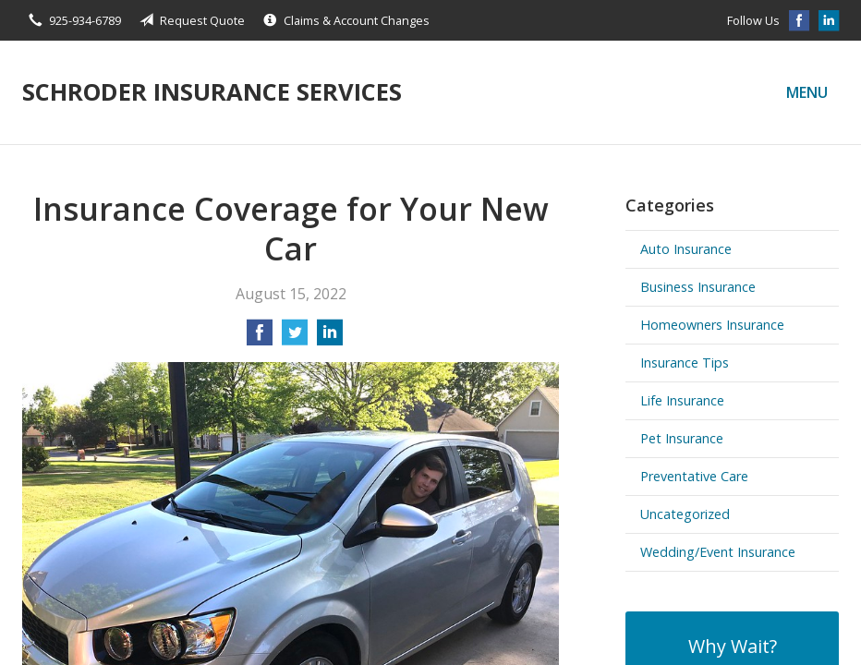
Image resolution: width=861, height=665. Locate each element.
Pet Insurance (681, 438)
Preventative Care (694, 476)
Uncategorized (685, 514)
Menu (807, 92)
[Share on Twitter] (295, 338)
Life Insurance (682, 400)
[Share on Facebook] (260, 338)
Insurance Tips (684, 362)
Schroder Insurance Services (212, 92)
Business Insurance (698, 287)
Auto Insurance (686, 249)
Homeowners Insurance (712, 324)
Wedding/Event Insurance (717, 552)
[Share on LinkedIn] (330, 338)
